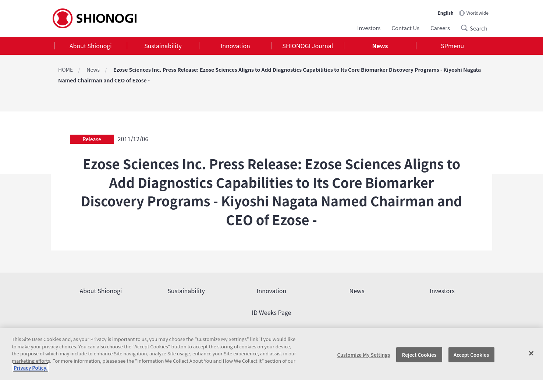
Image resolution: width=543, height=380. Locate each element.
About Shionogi (91, 45)
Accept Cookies (471, 354)
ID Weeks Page (271, 312)
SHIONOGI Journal (307, 45)
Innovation (235, 45)
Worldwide (477, 13)
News (380, 45)
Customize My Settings (363, 354)
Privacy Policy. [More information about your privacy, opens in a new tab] (30, 367)
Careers (440, 28)
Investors (368, 28)
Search (466, 28)
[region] (271, 354)
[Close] (531, 353)
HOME (65, 69)
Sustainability (163, 45)
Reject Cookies (419, 354)
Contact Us (405, 28)
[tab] (90, 46)
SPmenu (452, 45)
